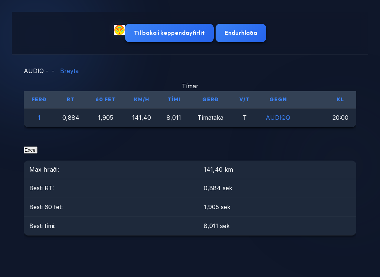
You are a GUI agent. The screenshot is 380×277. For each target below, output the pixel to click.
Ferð (39, 99)
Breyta (69, 71)
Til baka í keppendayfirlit (169, 32)
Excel (30, 150)
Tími (174, 99)
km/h (141, 99)
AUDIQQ (278, 117)
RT (71, 99)
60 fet (105, 99)
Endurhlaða (241, 32)
